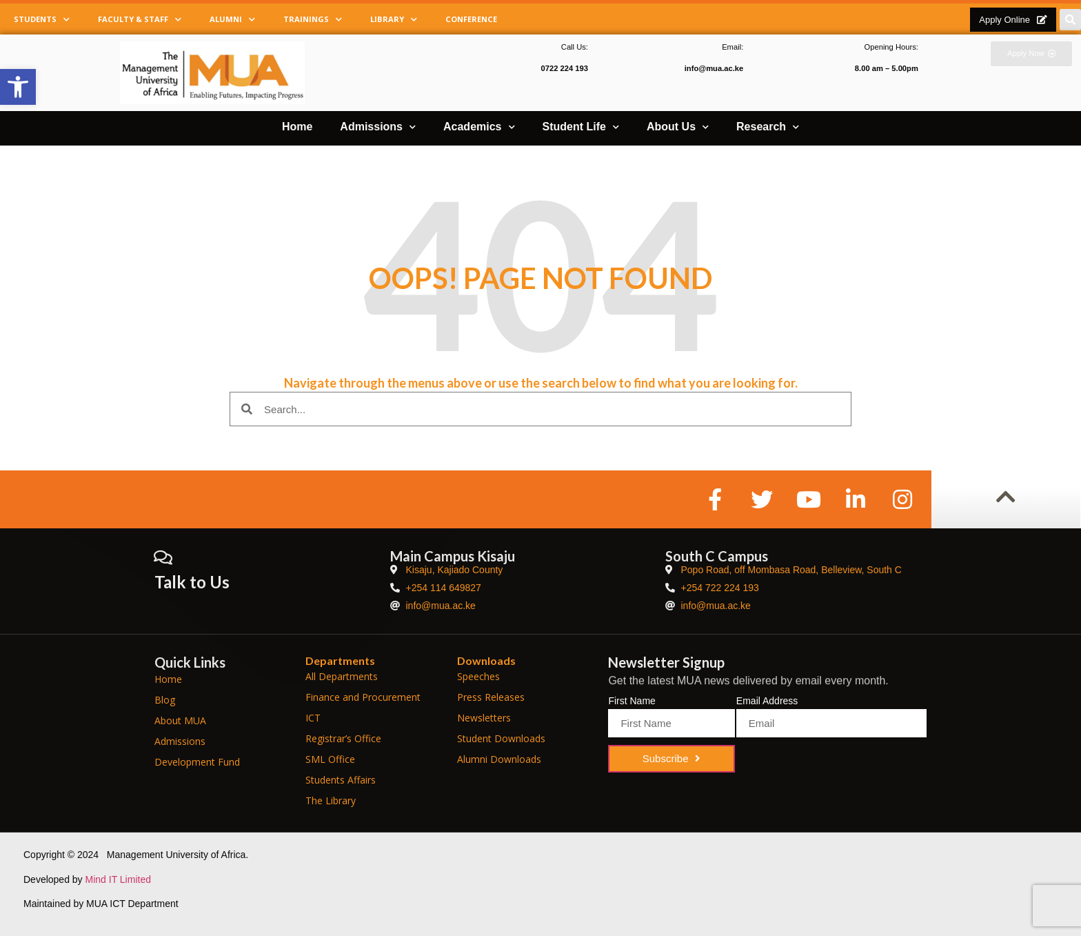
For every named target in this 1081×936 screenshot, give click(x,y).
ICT (313, 717)
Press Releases (491, 697)
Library (393, 19)
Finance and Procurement (363, 697)
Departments (340, 660)
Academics (479, 127)
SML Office (330, 759)
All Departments (341, 676)
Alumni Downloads (499, 759)
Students (42, 19)
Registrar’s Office (343, 738)
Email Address (767, 701)
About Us (678, 127)
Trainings (312, 19)
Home (297, 126)
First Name (631, 701)
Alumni (232, 19)
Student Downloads (501, 738)
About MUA (180, 720)
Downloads (486, 660)
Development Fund (197, 761)
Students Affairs (340, 779)
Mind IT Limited (118, 879)
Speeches (478, 676)
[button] (18, 87)
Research (767, 127)
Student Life (581, 127)
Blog (164, 699)
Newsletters (484, 717)
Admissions (378, 127)
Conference (471, 19)
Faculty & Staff (139, 19)
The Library (330, 800)
